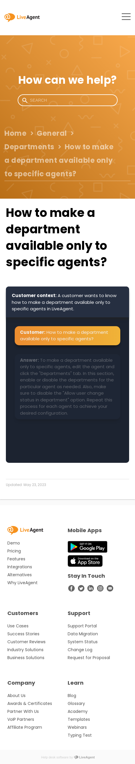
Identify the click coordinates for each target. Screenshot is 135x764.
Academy (78, 711)
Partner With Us (23, 711)
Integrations (19, 567)
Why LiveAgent (22, 583)
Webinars (77, 727)
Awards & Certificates (29, 703)
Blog (72, 695)
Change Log (80, 650)
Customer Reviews (26, 642)
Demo (13, 543)
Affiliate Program (24, 727)
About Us (16, 695)
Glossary (76, 703)
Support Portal (82, 626)
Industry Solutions (25, 650)
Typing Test (80, 735)
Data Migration (83, 634)
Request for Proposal (89, 658)
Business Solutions (25, 658)
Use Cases (18, 626)
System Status (83, 642)
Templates (79, 719)
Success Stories (23, 634)
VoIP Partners (20, 719)
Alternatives (19, 575)
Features (16, 559)
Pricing (14, 551)
